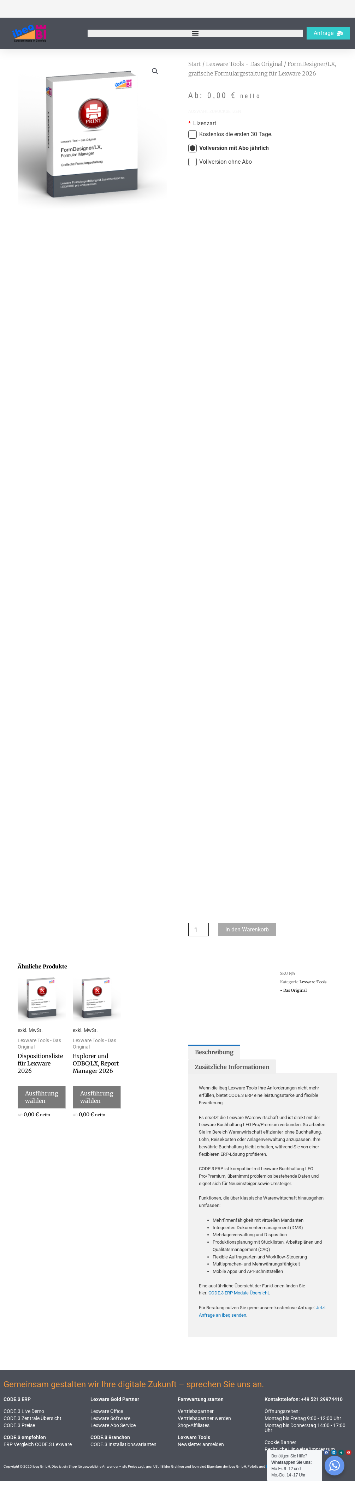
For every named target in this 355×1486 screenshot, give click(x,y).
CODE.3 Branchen (110, 1442)
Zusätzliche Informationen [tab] (232, 1072)
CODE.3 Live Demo (24, 1416)
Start (194, 63)
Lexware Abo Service (113, 1430)
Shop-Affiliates (193, 1430)
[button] (155, 71)
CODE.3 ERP (17, 1404)
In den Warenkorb (247, 934)
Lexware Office (106, 1416)
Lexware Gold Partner (114, 1404)
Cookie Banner (280, 1447)
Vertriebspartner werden (204, 1423)
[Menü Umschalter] (195, 33)
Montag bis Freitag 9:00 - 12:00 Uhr (303, 1423)
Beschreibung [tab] (214, 1057)
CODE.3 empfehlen (25, 1442)
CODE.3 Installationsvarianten (123, 1449)
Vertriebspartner (196, 1416)
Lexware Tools (194, 1442)
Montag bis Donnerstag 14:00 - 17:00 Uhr (305, 1433)
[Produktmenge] (198, 935)
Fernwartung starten (201, 1404)
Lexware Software (110, 1423)
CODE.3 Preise (19, 1430)
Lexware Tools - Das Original (244, 63)
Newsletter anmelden (201, 1449)
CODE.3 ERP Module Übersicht (238, 1298)
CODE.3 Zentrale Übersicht (32, 1423)
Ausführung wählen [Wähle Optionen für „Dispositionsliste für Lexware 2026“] (41, 1102)
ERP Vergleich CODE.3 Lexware (38, 1449)
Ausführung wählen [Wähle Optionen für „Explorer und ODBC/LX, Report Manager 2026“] (96, 1102)
